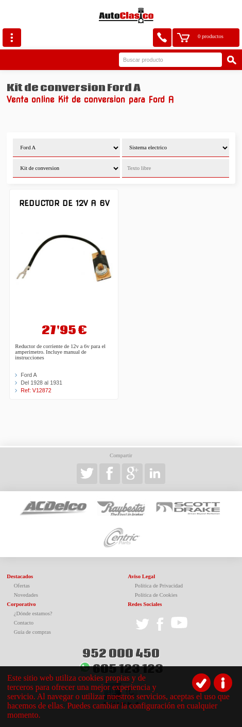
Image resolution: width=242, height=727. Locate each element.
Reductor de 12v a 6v (64, 203)
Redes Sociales (145, 604)
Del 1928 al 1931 (41, 382)
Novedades (26, 595)
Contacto (23, 623)
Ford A (29, 375)
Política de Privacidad (159, 585)
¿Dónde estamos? (33, 613)
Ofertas (22, 585)
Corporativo (21, 604)
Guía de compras (32, 632)
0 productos (210, 36)
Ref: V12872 (36, 390)
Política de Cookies (156, 595)
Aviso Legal (141, 576)
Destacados (20, 576)
